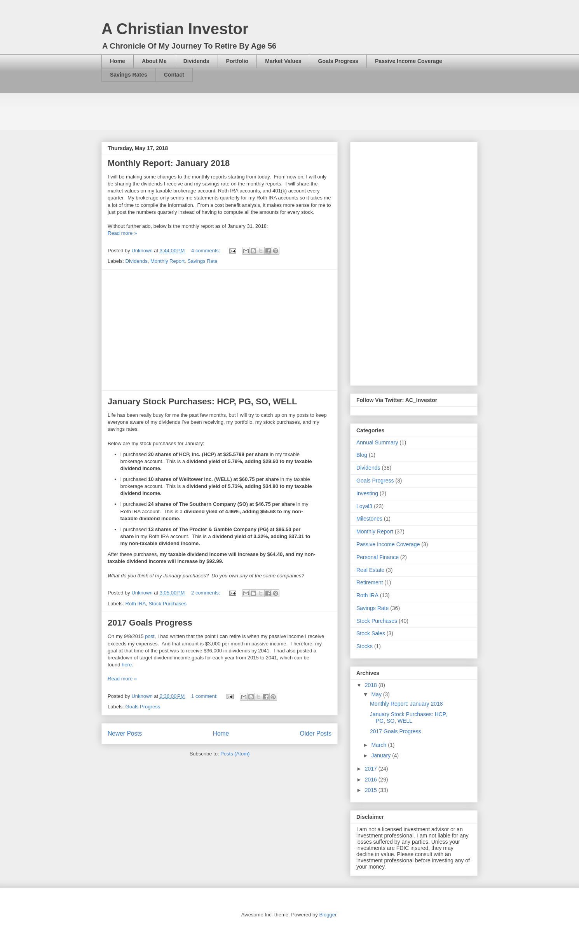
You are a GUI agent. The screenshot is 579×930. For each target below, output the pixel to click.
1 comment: (205, 696)
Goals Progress (338, 61)
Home (117, 61)
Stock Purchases (168, 604)
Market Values (283, 61)
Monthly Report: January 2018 (169, 163)
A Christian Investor (175, 28)
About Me (154, 61)
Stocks (364, 646)
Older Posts (315, 733)
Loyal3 (364, 506)
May (377, 694)
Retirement (369, 582)
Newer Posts (125, 733)
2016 (371, 779)
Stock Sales (370, 633)
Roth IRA (136, 604)
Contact (174, 75)
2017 (371, 769)
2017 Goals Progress (150, 623)
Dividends (196, 61)
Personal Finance (377, 557)
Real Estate (370, 570)
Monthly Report (167, 261)
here (127, 665)
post (150, 636)
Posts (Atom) (234, 754)
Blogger (327, 915)
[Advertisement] (242, 110)
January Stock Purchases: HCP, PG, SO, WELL (202, 401)
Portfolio (237, 61)
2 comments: (206, 593)
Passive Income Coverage (408, 61)
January (381, 755)
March (379, 745)
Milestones (369, 519)
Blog (361, 455)
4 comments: (206, 250)
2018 (371, 685)
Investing (367, 493)
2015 (371, 790)
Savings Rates (128, 75)
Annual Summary (377, 442)
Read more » (122, 233)
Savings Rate (202, 261)
